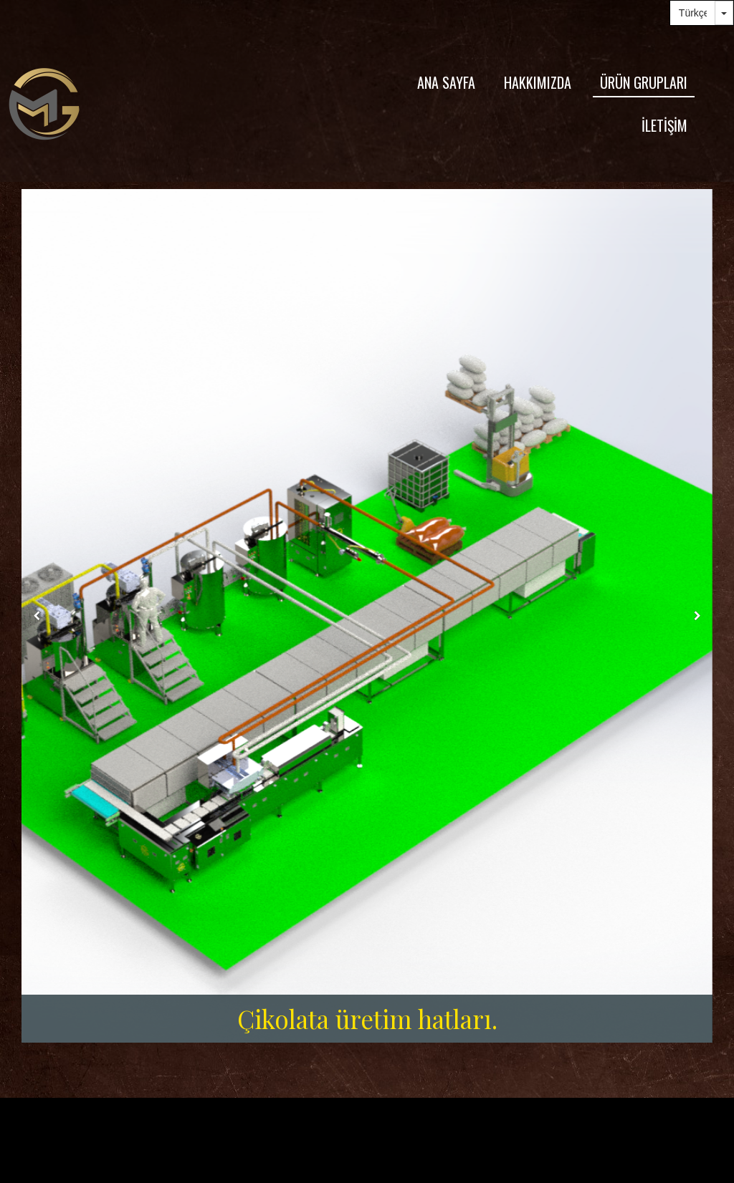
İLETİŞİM (664, 125)
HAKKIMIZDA (537, 82)
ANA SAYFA (446, 82)
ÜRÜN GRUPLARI (643, 82)
